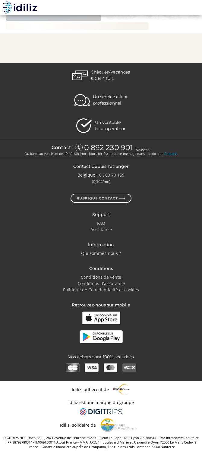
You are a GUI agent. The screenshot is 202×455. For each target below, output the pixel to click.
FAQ (101, 223)
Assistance (101, 229)
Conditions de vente (101, 277)
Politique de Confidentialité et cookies (101, 290)
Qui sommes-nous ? (101, 253)
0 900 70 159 (112, 175)
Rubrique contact (101, 198)
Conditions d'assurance (101, 283)
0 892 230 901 (109, 147)
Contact (170, 153)
